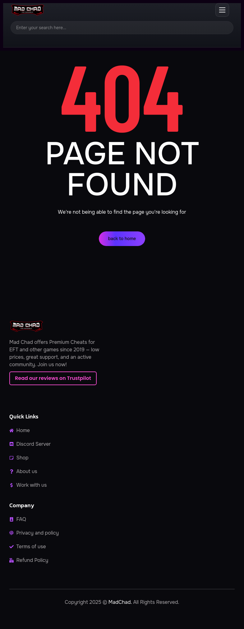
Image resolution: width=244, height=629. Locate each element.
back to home (122, 238)
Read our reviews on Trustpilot (53, 378)
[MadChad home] (27, 10)
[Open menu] (222, 10)
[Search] (122, 27)
